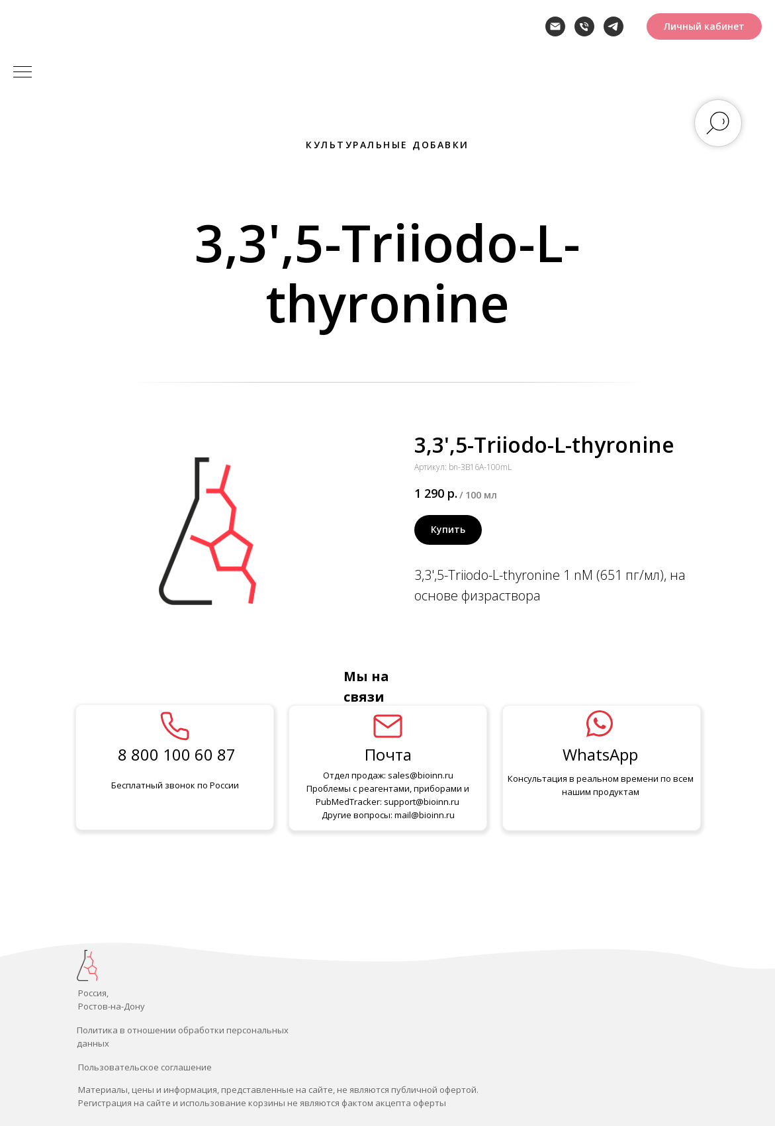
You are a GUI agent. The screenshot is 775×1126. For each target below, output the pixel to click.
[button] (704, 26)
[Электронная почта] (555, 26)
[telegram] (613, 26)
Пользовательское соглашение (145, 1067)
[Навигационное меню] (22, 72)
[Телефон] (584, 26)
